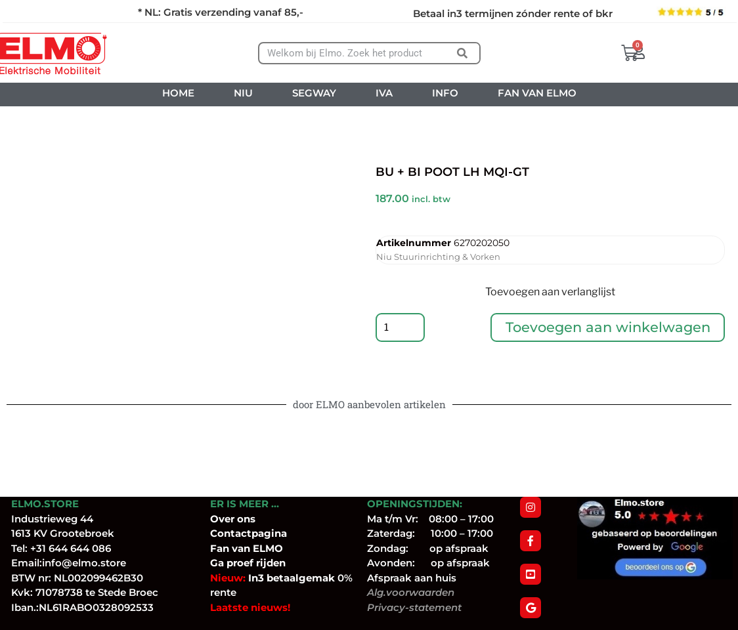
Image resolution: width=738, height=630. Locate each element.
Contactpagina (248, 533)
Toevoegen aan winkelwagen (609, 329)
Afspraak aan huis (411, 578)
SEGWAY (314, 93)
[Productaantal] (402, 329)
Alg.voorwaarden (410, 592)
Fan (219, 548)
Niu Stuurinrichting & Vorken (438, 256)
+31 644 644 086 (70, 548)
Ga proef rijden (248, 562)
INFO (445, 93)
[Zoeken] (462, 53)
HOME (178, 93)
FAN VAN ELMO (537, 93)
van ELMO (256, 548)
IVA (384, 93)
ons (246, 519)
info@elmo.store (84, 562)
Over (223, 519)
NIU (243, 93)
